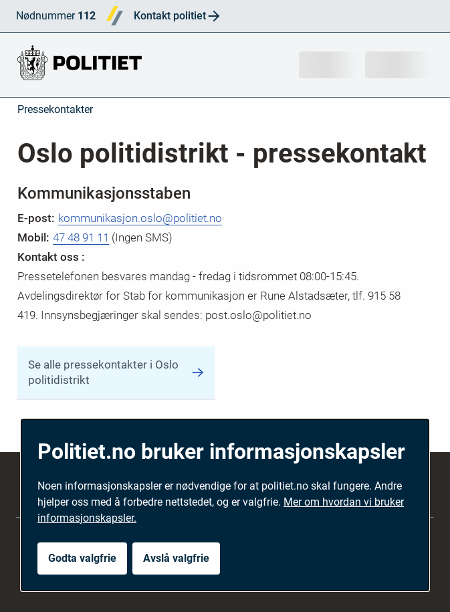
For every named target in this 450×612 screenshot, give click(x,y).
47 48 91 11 (81, 237)
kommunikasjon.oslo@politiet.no (140, 218)
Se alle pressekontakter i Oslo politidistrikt (116, 372)
